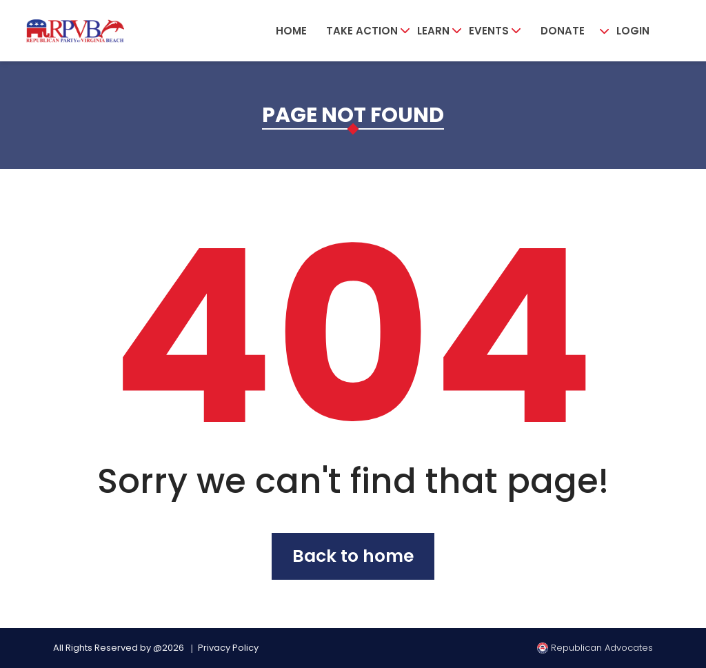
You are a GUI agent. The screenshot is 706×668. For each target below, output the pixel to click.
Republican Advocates (595, 647)
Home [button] (291, 30)
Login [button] (632, 30)
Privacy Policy (228, 647)
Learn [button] (433, 30)
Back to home (353, 556)
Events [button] (489, 30)
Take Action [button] (362, 30)
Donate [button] (563, 30)
